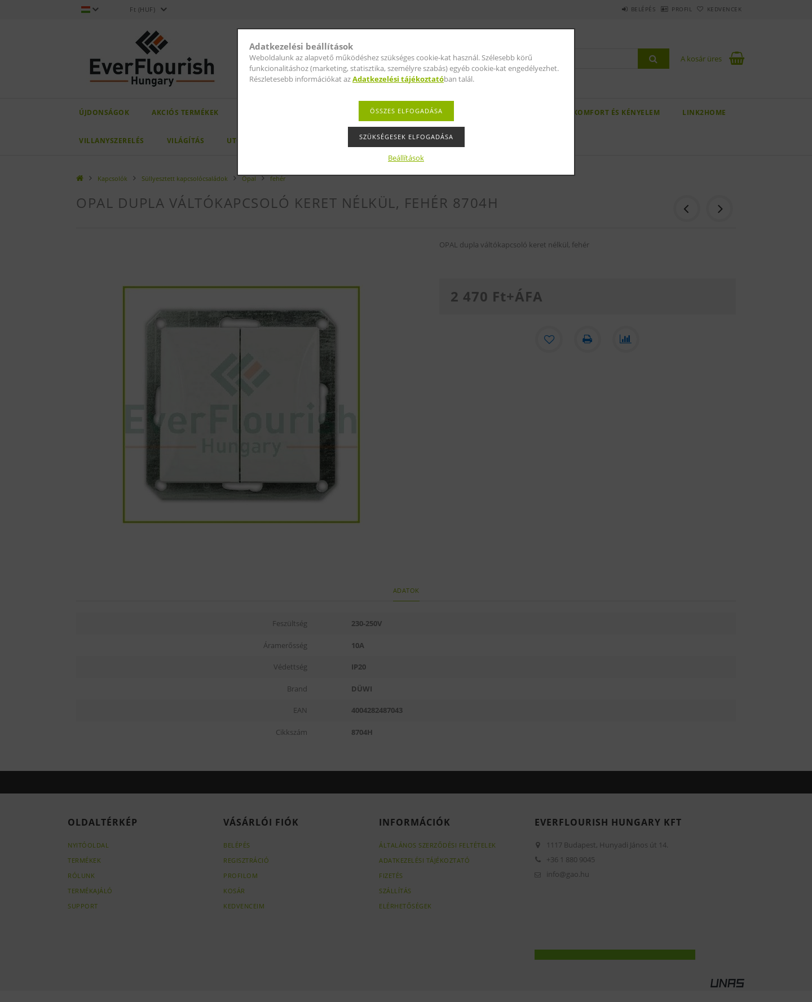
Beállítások (406, 158)
